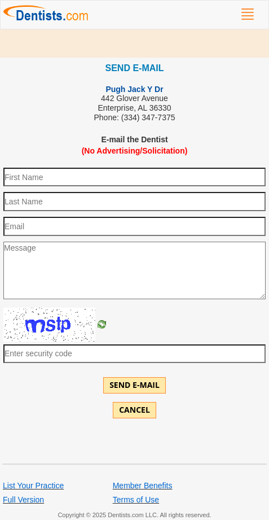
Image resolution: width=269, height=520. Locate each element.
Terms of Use (136, 499)
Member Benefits (143, 485)
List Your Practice (33, 485)
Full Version (23, 499)
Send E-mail (134, 384)
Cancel (134, 409)
